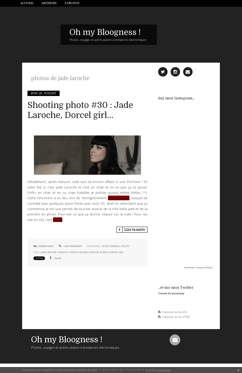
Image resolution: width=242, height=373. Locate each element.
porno (104, 252)
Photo (125, 246)
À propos (72, 3)
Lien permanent (70, 246)
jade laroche (49, 252)
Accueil (27, 3)
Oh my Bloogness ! (105, 32)
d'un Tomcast (118, 198)
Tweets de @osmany (171, 293)
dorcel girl (116, 252)
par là (57, 219)
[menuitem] (28, 3)
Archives (49, 3)
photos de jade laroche (84, 252)
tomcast (63, 252)
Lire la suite (134, 230)
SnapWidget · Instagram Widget (198, 268)
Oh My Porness (111, 246)
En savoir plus (164, 370)
